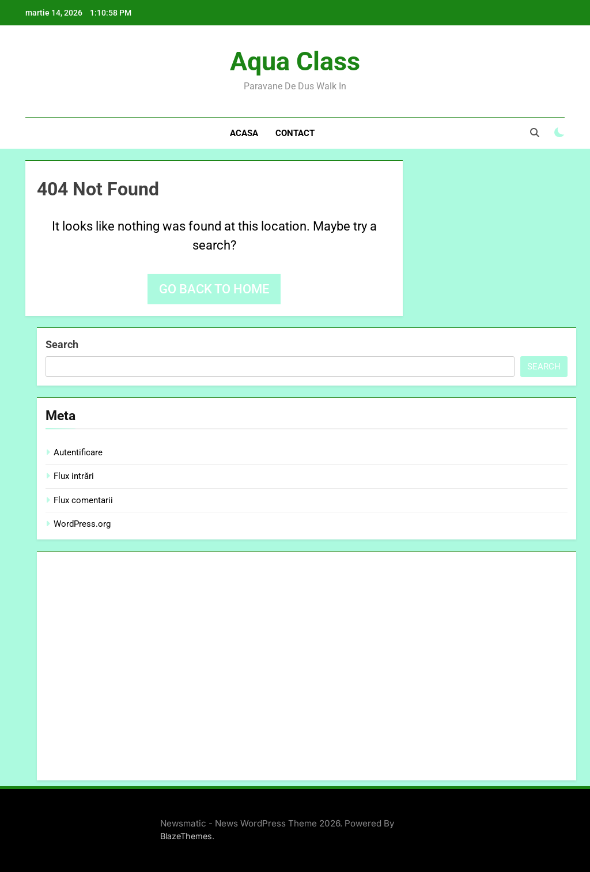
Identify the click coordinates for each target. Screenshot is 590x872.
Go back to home (214, 289)
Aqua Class (295, 61)
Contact (295, 133)
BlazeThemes (186, 836)
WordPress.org (82, 524)
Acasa (244, 133)
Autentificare (78, 452)
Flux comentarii (83, 500)
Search (62, 344)
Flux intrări (74, 476)
